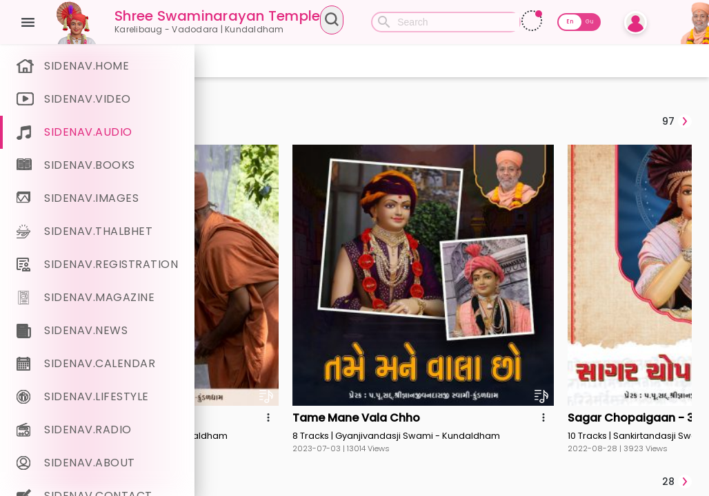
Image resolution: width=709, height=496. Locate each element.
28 (677, 296)
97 (677, 121)
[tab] (261, 121)
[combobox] (420, 22)
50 (677, 472)
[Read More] (617, 21)
